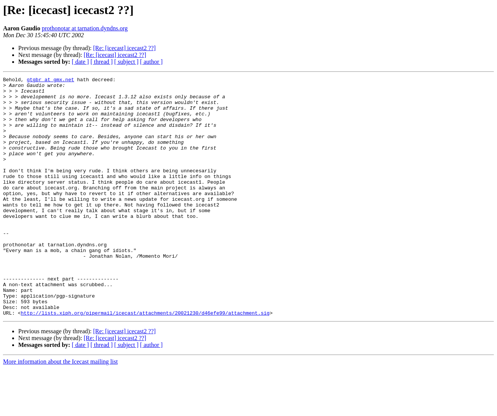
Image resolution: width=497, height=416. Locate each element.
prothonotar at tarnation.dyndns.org (85, 28)
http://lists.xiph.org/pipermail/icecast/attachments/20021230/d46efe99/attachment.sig (145, 360)
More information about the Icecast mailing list (60, 409)
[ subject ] (126, 61)
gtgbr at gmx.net (50, 80)
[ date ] (80, 61)
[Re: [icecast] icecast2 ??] (124, 48)
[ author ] (151, 61)
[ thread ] (101, 61)
